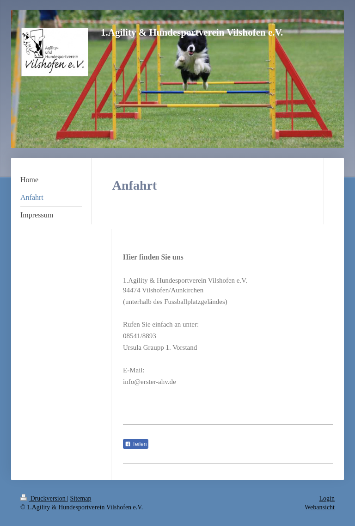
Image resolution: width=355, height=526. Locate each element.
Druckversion (43, 498)
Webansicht (320, 507)
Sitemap (81, 498)
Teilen (136, 444)
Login (327, 498)
